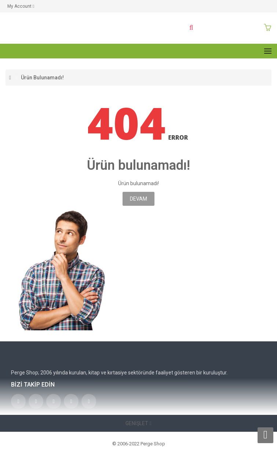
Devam (138, 199)
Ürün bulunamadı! (42, 77)
